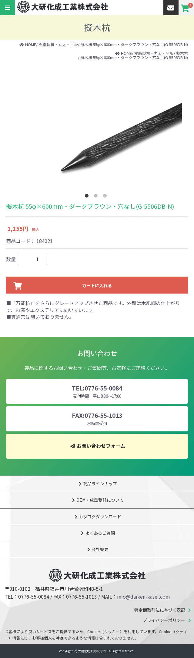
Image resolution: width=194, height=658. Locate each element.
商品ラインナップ (100, 483)
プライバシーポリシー (164, 620)
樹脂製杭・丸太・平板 (58, 44)
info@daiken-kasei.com (143, 596)
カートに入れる (97, 285)
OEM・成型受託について (100, 500)
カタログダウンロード (100, 516)
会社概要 (100, 549)
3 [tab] (106, 197)
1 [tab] (88, 197)
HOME (30, 44)
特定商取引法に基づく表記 (159, 610)
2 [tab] (97, 197)
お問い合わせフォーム (101, 445)
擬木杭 (182, 53)
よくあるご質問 (100, 533)
